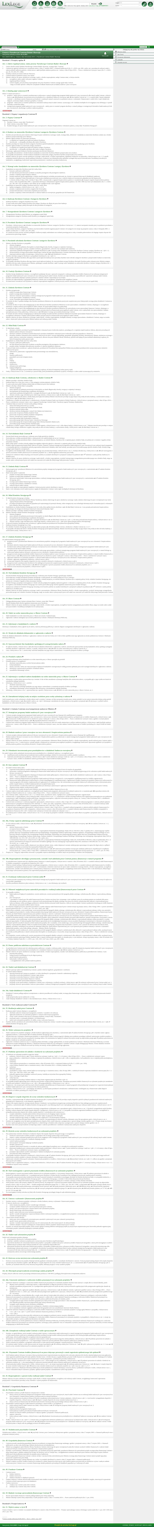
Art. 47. (19, 1430)
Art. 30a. (22, 821)
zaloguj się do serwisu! (98, 6)
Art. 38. (29, 1097)
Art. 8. (24, 222)
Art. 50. (26, 1493)
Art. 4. (33, 132)
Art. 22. (27, 633)
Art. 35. (17, 1008)
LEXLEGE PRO (77, 49)
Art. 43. (24, 1258)
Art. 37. (31, 1052)
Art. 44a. (36, 1280)
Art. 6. (24, 199)
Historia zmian (120, 52)
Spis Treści (119, 54)
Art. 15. (14, 466)
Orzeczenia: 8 (6, 1195)
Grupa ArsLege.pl (23, 1525)
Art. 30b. (52, 859)
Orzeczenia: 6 (6, 1048)
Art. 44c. (50, 1352)
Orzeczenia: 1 (6, 110)
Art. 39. (29, 1131)
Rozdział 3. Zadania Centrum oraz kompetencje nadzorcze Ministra (28, 709)
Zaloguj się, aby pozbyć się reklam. (133, 49)
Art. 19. (11, 599)
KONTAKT (138, 1525)
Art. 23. (33, 644)
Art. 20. (25, 613)
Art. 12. (13, 325)
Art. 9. (29, 241)
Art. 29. (36, 750)
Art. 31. (23, 877)
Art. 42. (18, 1235)
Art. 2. (15, 91)
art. (38, 70)
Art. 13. (26, 378)
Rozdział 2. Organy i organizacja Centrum (18, 114)
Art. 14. (16, 434)
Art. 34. (18, 967)
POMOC (131, 1525)
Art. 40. (38, 1171)
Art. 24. (12, 657)
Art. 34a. (16, 991)
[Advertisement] (77, 27)
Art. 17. (17, 537)
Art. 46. (13, 1390)
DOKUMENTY (47, 7)
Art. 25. (39, 677)
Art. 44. (27, 1271)
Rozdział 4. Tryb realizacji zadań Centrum (18, 1005)
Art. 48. (17, 1441)
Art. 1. (34, 64)
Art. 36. (17, 1030)
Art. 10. (16, 271)
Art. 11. (16, 288)
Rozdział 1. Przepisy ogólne (12, 60)
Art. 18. (19, 573)
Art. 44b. (28, 1331)
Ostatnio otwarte (121, 62)
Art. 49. (12, 1469)
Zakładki (119, 59)
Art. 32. (43, 889)
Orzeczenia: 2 (6, 569)
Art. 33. (26, 945)
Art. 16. (15, 495)
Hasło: (117, 5)
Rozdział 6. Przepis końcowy (13, 1504)
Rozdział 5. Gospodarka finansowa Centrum (19, 1386)
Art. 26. (36, 696)
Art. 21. (19, 624)
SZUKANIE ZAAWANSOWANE (60, 8)
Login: (117, 3)
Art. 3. (11, 118)
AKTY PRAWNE (41, 8)
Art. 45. (27, 1376)
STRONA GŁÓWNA (34, 8)
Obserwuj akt (105, 54)
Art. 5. (36, 166)
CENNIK (54, 7)
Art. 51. (14, 1507)
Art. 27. (28, 712)
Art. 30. (14, 765)
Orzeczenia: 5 (6, 1127)
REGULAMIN (147, 1525)
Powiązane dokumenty (122, 57)
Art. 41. (22, 1198)
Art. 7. (26, 212)
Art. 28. (36, 732)
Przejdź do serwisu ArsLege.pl (65, 1525)
